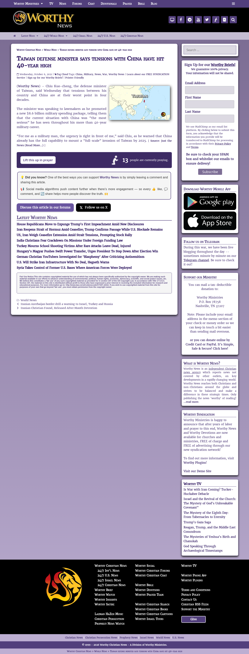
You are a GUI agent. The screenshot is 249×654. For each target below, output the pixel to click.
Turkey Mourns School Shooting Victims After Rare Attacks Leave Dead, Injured (74, 246)
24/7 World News (57, 36)
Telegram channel (196, 260)
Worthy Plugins (195, 462)
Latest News (31, 36)
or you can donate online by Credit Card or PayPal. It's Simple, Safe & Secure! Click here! (210, 344)
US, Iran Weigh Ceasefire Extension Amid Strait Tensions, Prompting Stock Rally (74, 235)
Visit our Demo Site (197, 471)
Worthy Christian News (111, 566)
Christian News (74, 637)
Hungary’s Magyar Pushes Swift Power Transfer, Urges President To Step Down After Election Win (87, 251)
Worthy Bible (144, 585)
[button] (233, 4)
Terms (194, 147)
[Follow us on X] (93, 207)
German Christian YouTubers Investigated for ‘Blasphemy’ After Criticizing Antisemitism (80, 257)
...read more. (191, 402)
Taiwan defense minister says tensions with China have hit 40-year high (90, 62)
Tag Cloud (62, 74)
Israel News (147, 637)
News (62, 3)
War (104, 74)
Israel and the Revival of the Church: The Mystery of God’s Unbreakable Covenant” (210, 503)
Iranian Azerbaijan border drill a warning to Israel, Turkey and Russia (67, 304)
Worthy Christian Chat (151, 575)
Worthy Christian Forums (152, 570)
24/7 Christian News (131, 35)
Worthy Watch (105, 594)
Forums (77, 3)
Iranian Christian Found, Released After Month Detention (59, 308)
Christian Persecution (109, 619)
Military (88, 74)
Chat (91, 3)
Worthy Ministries (30, 4)
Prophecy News (128, 637)
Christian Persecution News (101, 637)
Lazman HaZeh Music (109, 614)
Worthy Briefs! (223, 65)
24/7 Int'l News (108, 570)
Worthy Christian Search (152, 604)
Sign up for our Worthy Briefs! (45, 77)
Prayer (127, 3)
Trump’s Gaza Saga (197, 522)
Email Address (195, 83)
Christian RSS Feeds (195, 604)
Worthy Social (145, 566)
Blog (154, 3)
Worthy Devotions (147, 590)
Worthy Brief (104, 590)
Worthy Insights (106, 599)
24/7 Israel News (82, 35)
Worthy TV (192, 484)
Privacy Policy (223, 143)
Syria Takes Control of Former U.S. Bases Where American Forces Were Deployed (74, 268)
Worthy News (116, 74)
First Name (193, 97)
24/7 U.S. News (106, 35)
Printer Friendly (74, 77)
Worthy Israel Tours (149, 619)
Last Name (192, 112)
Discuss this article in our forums (45, 207)
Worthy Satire (104, 604)
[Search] (233, 19)
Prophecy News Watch (109, 623)
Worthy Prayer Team (149, 594)
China (79, 74)
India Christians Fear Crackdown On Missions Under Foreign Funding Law (70, 240)
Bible (141, 3)
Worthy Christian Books (151, 609)
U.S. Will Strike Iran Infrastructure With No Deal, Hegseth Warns (63, 262)
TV (51, 3)
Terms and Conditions (195, 590)
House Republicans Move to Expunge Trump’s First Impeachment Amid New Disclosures (80, 224)
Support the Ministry (195, 609)
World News (29, 300)
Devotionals (109, 3)
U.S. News (178, 637)
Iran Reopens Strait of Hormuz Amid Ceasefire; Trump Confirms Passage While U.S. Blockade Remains (90, 229)
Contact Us (189, 599)
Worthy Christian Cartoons (154, 614)
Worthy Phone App (193, 575)
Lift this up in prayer (38, 160)
